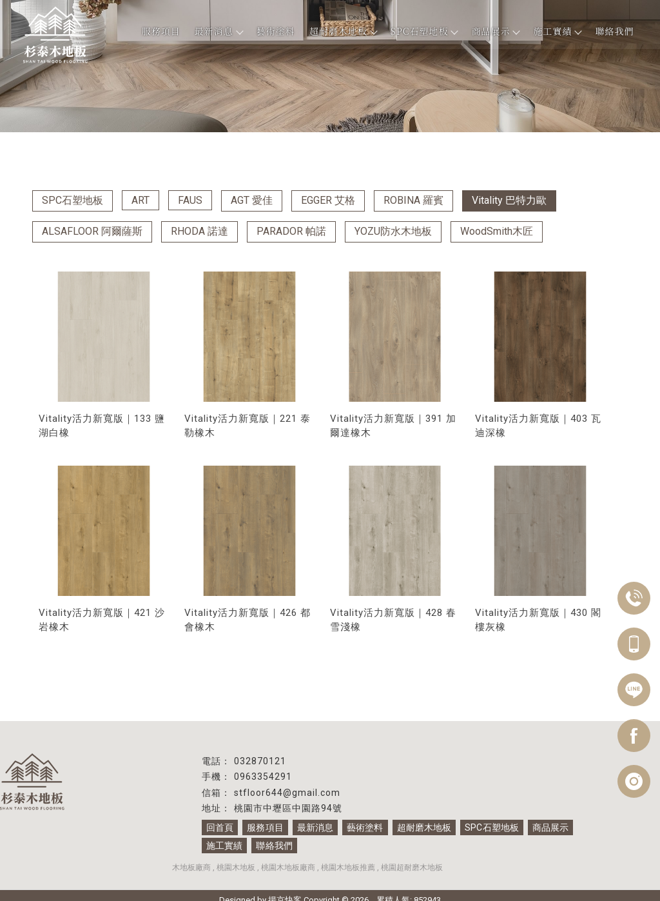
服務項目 (161, 31)
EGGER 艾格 (328, 200)
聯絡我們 (614, 31)
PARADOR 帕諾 (291, 231)
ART (140, 200)
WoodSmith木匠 (496, 231)
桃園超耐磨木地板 (412, 867)
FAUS (190, 200)
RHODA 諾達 (199, 231)
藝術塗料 (276, 31)
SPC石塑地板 (424, 31)
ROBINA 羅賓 (413, 200)
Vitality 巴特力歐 (509, 200)
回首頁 (219, 827)
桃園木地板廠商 (288, 867)
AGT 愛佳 (252, 200)
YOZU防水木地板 (393, 231)
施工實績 (557, 31)
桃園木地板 (236, 867)
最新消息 (218, 31)
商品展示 (495, 31)
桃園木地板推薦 (348, 867)
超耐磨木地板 (342, 31)
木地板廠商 (191, 867)
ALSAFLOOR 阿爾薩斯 (92, 231)
